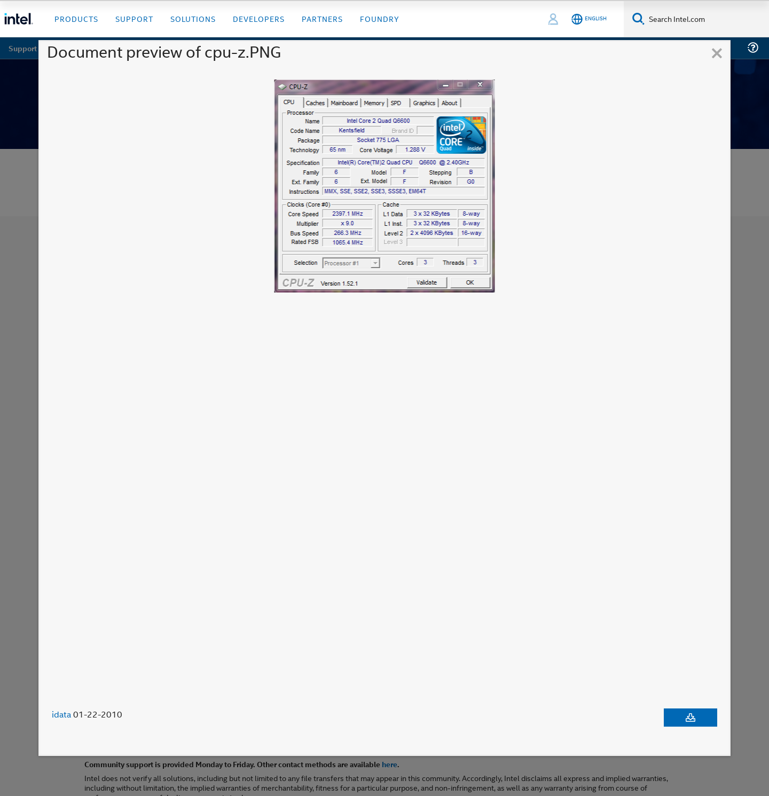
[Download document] (690, 717)
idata (61, 714)
